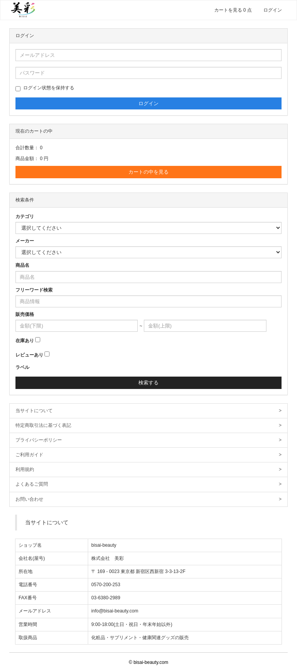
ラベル (22, 367)
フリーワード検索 (34, 290)
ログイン (272, 10)
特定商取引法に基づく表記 (148, 425)
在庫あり (24, 340)
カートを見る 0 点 (233, 10)
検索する (148, 382)
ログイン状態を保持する (44, 88)
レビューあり (29, 355)
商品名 (22, 265)
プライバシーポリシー (148, 440)
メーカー (24, 241)
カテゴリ (24, 216)
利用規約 (148, 469)
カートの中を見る (148, 172)
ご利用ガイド (148, 455)
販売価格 (24, 314)
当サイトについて (148, 411)
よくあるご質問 (148, 484)
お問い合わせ (148, 499)
